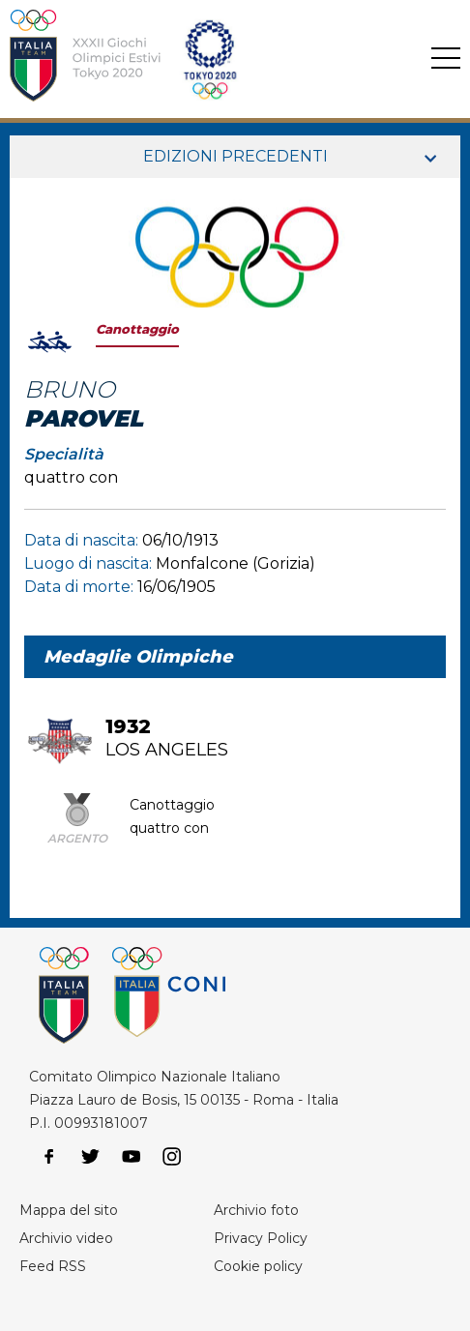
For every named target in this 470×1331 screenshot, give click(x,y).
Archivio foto (256, 1210)
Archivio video (66, 1238)
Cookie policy (258, 1266)
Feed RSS (52, 1266)
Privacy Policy (261, 1238)
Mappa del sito (68, 1210)
